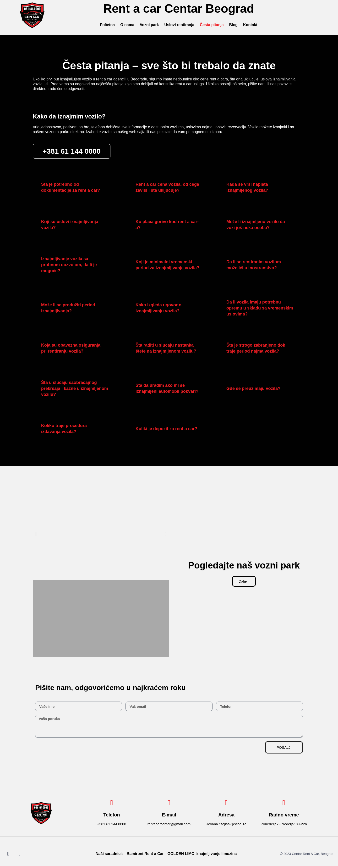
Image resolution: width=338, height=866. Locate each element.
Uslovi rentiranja (179, 25)
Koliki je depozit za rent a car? (166, 428)
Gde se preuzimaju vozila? (253, 388)
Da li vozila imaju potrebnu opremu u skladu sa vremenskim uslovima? (259, 308)
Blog (233, 25)
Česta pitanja (212, 25)
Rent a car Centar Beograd (178, 8)
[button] (76, 187)
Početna (107, 25)
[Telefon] (111, 802)
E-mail (169, 814)
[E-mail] (169, 802)
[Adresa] (226, 802)
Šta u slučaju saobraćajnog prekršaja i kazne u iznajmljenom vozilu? (74, 388)
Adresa (226, 814)
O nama (127, 25)
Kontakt (250, 25)
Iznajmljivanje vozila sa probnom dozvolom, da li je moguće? (69, 264)
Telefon (111, 814)
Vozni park (149, 25)
